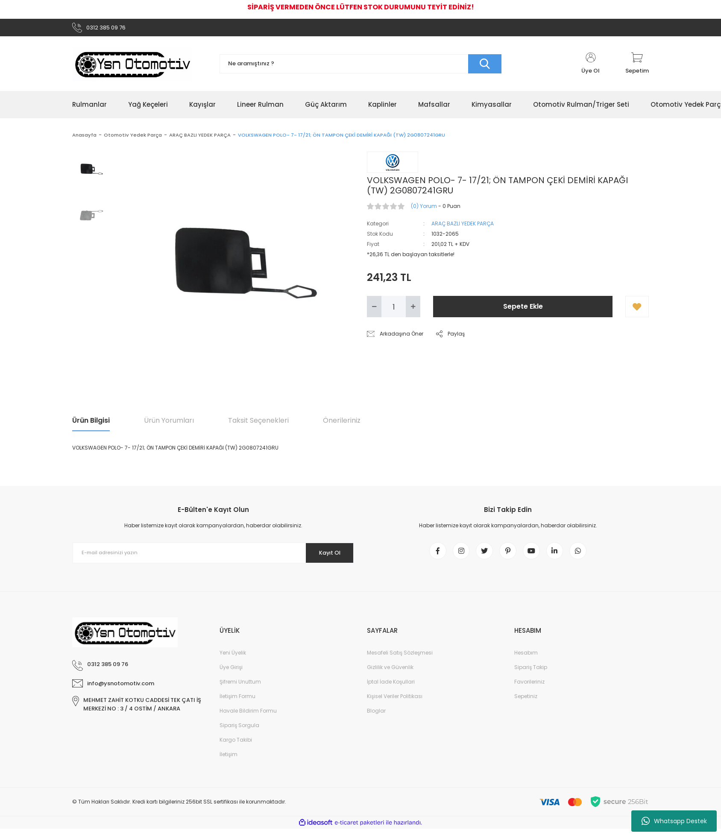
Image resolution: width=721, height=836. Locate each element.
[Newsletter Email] (213, 555)
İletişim (228, 761)
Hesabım (526, 660)
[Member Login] (590, 66)
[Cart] (637, 66)
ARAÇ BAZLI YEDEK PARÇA (462, 226)
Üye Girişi (231, 674)
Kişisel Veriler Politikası (394, 703)
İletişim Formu (237, 703)
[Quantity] (393, 309)
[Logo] (132, 67)
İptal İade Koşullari (391, 689)
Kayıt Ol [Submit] (326, 555)
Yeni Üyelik (233, 660)
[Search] (360, 66)
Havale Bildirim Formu (248, 718)
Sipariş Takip (530, 674)
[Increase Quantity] (413, 309)
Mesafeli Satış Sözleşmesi (400, 660)
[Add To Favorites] (637, 309)
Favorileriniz (529, 689)
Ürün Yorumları (169, 423)
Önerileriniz (341, 423)
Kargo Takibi (236, 747)
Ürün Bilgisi (91, 423)
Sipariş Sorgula (239, 732)
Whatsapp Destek (674, 821)
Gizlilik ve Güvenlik (390, 674)
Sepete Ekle (523, 309)
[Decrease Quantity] (374, 309)
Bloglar (376, 718)
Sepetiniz (525, 703)
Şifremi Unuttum (240, 689)
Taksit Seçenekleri (258, 423)
